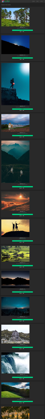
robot (7, 392)
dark (2, 62)
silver (9, 392)
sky (8, 62)
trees (4, 17)
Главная (33, 1)
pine (7, 17)
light (5, 62)
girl (9, 357)
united (10, 277)
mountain (9, 259)
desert (5, 277)
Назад (2, 409)
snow (4, 124)
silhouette (7, 340)
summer (9, 242)
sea (6, 17)
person (12, 62)
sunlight (8, 124)
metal (5, 392)
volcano (3, 277)
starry (7, 62)
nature (3, 17)
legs (9, 107)
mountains (5, 107)
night (7, 107)
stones (7, 208)
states (12, 277)
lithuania (9, 17)
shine (4, 62)
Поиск (37, 1)
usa (8, 277)
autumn (3, 259)
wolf (4, 392)
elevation (11, 17)
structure (9, 208)
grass (5, 208)
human (10, 62)
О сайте (41, 1)
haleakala (9, 278)
